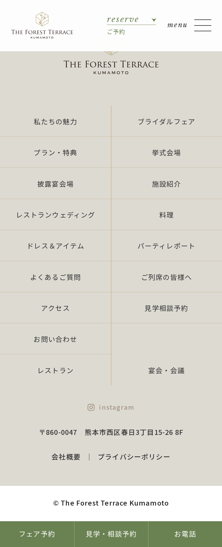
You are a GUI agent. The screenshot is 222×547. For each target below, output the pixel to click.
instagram (116, 406)
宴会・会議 (166, 370)
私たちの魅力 (55, 121)
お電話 (185, 534)
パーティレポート (166, 246)
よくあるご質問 (55, 277)
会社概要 (66, 457)
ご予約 (131, 25)
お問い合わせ (55, 339)
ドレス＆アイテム (55, 246)
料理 (166, 215)
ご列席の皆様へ (166, 277)
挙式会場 (166, 152)
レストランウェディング (55, 215)
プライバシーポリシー (134, 457)
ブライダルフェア (166, 121)
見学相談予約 (166, 308)
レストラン (55, 370)
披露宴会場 (55, 184)
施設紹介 (166, 184)
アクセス (55, 308)
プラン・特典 (55, 152)
